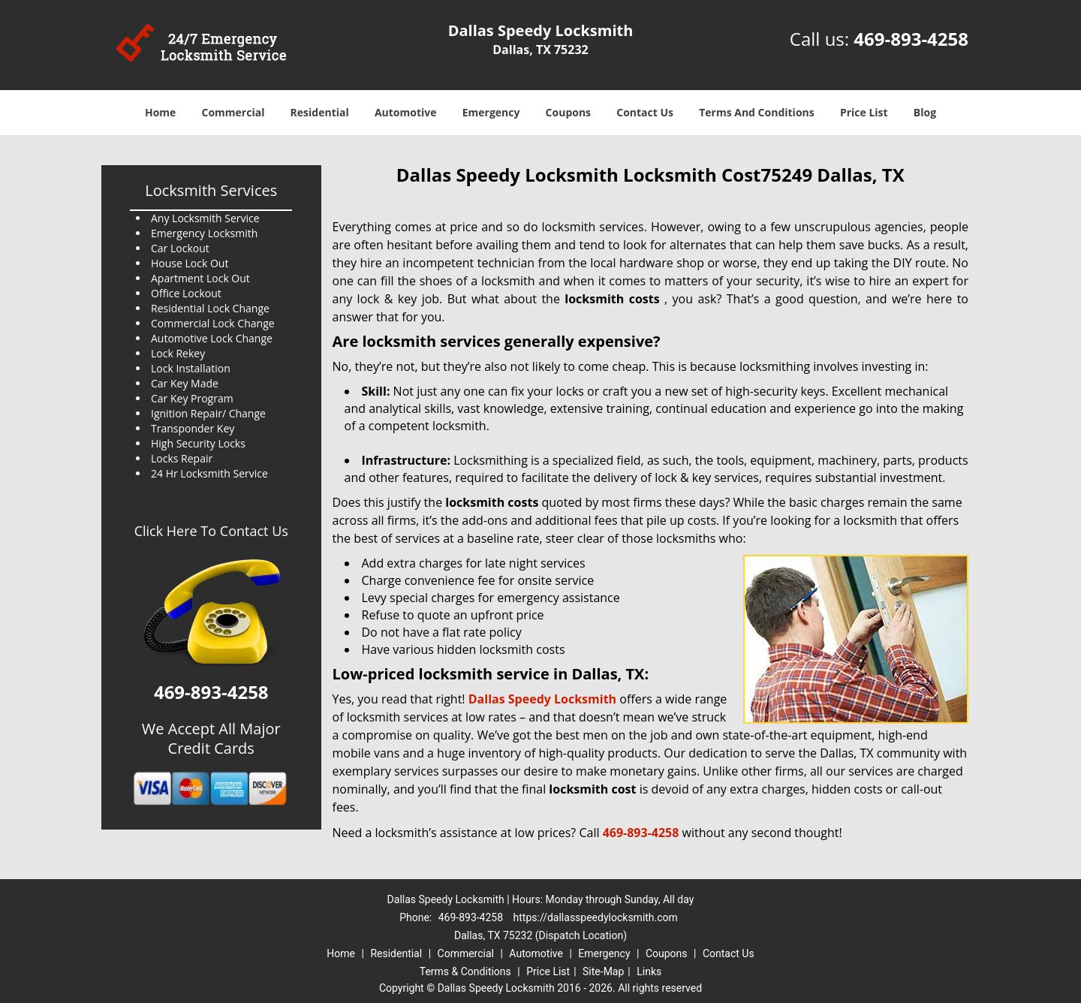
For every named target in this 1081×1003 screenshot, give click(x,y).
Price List (864, 112)
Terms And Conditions (757, 112)
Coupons (568, 112)
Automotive (406, 112)
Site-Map (603, 971)
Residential (320, 112)
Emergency (491, 112)
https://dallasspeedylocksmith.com (595, 917)
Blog (925, 112)
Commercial (233, 112)
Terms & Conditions (465, 971)
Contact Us (644, 112)
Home (160, 112)
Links (649, 971)
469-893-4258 (911, 38)
